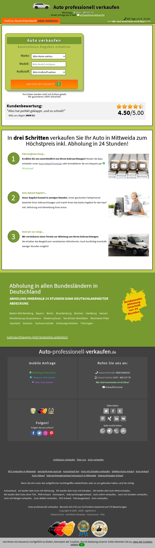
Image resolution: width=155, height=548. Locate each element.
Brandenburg (66, 313)
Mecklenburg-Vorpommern (27, 318)
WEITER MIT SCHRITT (44, 84)
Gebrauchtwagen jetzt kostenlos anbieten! (39, 337)
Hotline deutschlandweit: (31, 21)
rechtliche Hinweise (75, 514)
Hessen (105, 313)
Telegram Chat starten (44, 377)
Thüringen (89, 323)
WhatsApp (27, 176)
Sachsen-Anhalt (46, 323)
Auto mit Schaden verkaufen (95, 471)
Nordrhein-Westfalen (78, 318)
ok (82, 544)
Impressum (93, 514)
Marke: (25, 56)
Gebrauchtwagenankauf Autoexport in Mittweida (71, 475)
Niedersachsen (54, 318)
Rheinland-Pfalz (102, 318)
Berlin (52, 313)
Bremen (80, 313)
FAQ (102, 514)
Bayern (42, 313)
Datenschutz (57, 514)
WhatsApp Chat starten (44, 372)
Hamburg (93, 313)
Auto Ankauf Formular (50, 171)
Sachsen (30, 323)
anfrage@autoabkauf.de (92, 15)
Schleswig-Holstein (69, 323)
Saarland (17, 323)
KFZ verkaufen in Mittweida (22, 471)
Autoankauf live (71, 471)
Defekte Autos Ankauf (123, 471)
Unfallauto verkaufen (64, 459)
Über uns (81, 459)
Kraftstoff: (23, 71)
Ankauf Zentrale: (106, 372)
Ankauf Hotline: (105, 377)
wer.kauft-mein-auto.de (49, 471)
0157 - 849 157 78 (85, 12)
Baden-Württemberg (23, 313)
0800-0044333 (123, 372)
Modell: (24, 64)
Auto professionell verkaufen (86, 7)
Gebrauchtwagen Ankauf (110, 475)
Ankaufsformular (114, 387)
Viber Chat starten (44, 382)
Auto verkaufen (96, 459)
